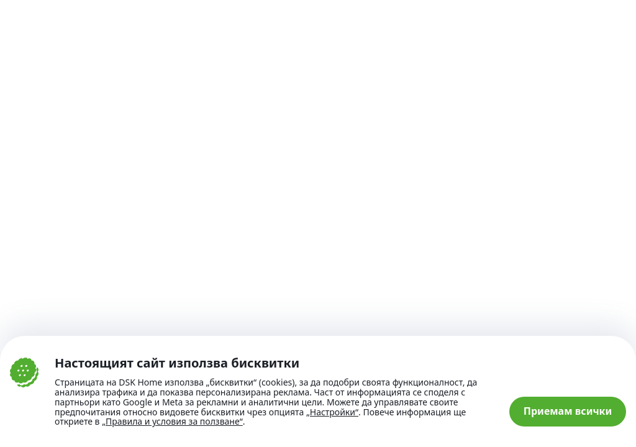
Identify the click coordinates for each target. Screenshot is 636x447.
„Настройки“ (332, 412)
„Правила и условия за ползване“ (172, 421)
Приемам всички (568, 411)
